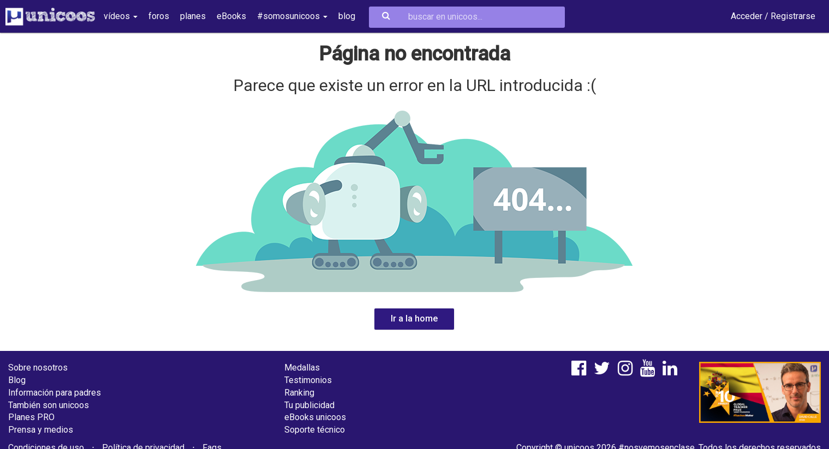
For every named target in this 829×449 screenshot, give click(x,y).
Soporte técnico (314, 429)
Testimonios (308, 380)
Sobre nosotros (38, 367)
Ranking (299, 392)
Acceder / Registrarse (773, 16)
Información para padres (54, 392)
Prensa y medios (40, 429)
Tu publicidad (309, 405)
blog (346, 16)
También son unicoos (48, 405)
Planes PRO (31, 417)
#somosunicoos (292, 16)
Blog (17, 380)
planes (193, 16)
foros (158, 16)
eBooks (231, 16)
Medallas (302, 367)
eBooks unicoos (315, 417)
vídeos (121, 16)
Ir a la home (414, 318)
